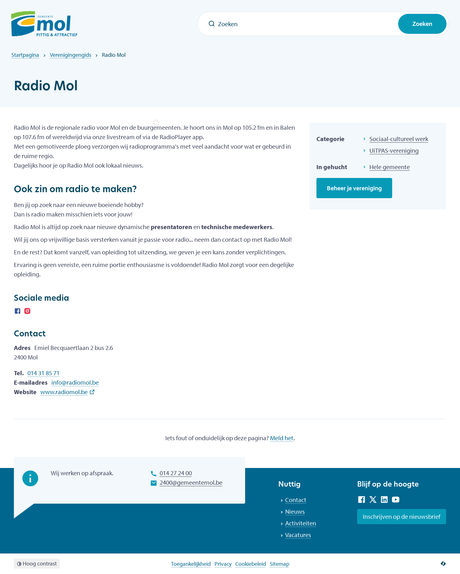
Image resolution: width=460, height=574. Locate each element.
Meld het (281, 438)
